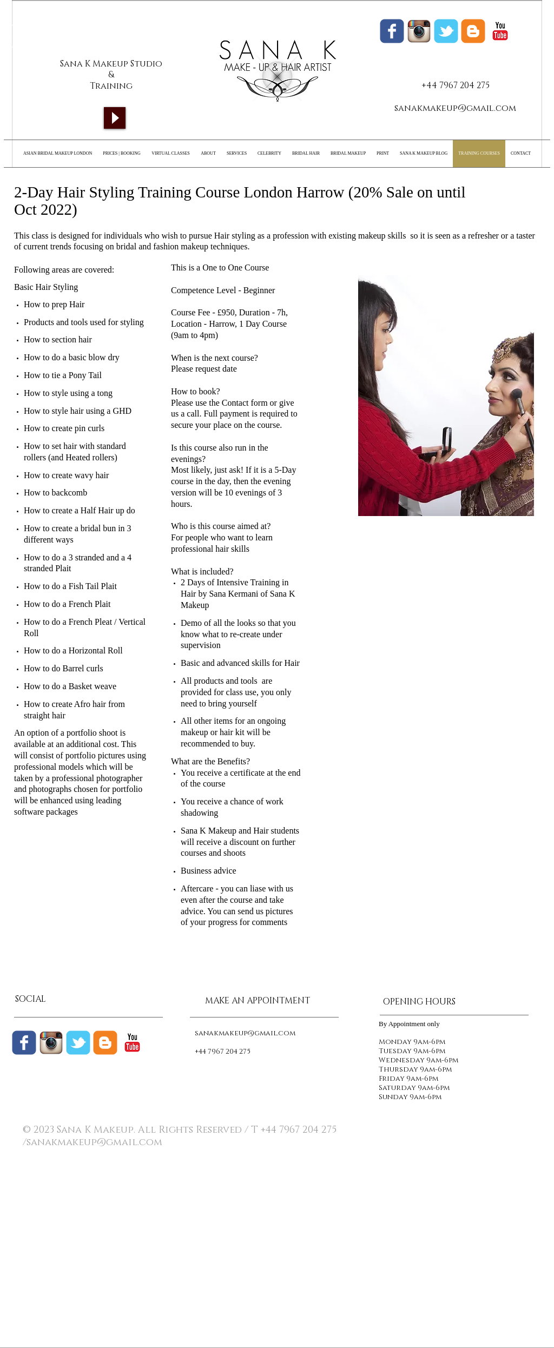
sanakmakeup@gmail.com (455, 108)
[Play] (115, 118)
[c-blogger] (105, 1042)
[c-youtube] (500, 31)
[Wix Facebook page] (392, 31)
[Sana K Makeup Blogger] (473, 31)
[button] (446, 395)
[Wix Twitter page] (446, 31)
